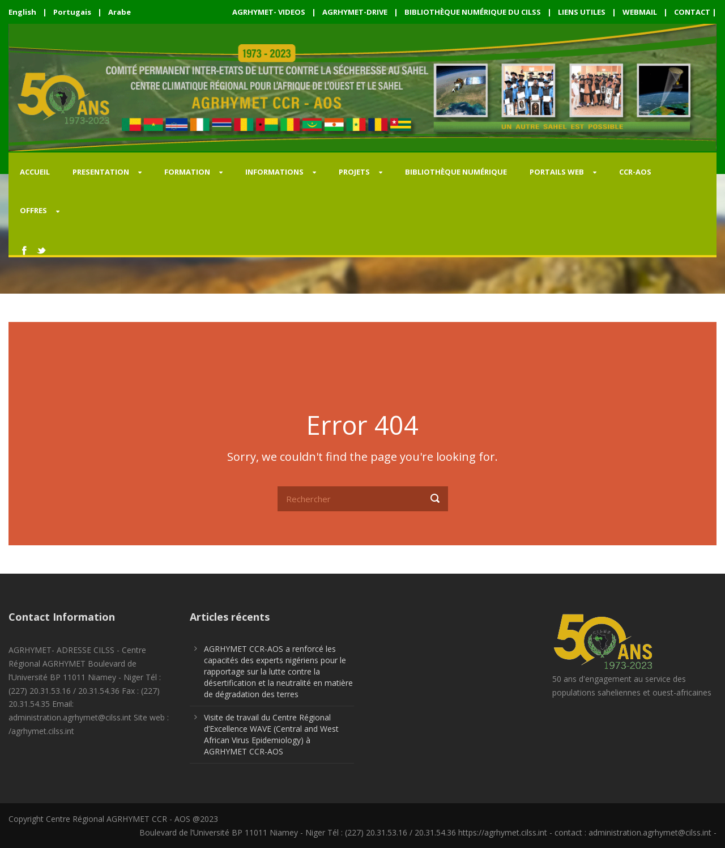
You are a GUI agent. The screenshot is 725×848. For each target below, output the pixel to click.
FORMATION (187, 172)
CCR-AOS (635, 172)
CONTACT (692, 12)
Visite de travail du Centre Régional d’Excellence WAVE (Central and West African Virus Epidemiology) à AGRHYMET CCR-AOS (271, 734)
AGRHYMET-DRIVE (354, 12)
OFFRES (33, 210)
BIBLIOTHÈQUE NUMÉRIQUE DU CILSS (472, 12)
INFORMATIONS (274, 172)
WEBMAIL (639, 12)
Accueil (35, 172)
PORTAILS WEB (557, 172)
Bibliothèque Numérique (456, 172)
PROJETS (354, 172)
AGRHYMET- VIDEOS (268, 12)
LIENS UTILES (581, 12)
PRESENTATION (100, 172)
